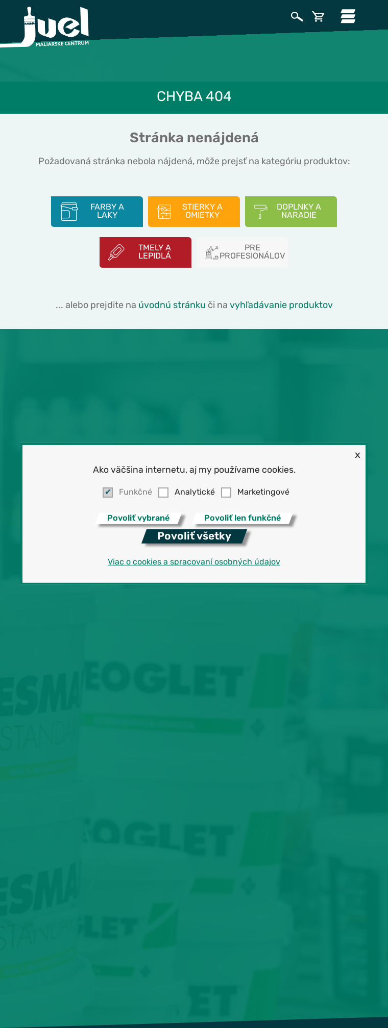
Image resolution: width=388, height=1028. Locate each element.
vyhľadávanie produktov (281, 306)
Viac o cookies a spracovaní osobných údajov (194, 562)
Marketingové (263, 493)
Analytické (195, 493)
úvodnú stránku (172, 306)
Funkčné (135, 493)
